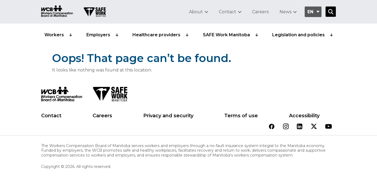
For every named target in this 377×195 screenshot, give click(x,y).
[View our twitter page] (314, 127)
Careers (260, 11)
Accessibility (304, 116)
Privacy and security (168, 116)
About (196, 11)
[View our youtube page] (328, 127)
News (285, 11)
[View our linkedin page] (300, 127)
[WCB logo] (61, 95)
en (310, 11)
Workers (54, 34)
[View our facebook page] (271, 127)
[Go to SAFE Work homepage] (95, 12)
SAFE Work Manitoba (226, 34)
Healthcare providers (156, 34)
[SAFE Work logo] (110, 95)
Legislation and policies (298, 34)
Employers (98, 34)
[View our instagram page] (286, 127)
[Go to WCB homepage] (57, 11)
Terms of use (241, 116)
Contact (227, 11)
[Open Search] (331, 11)
